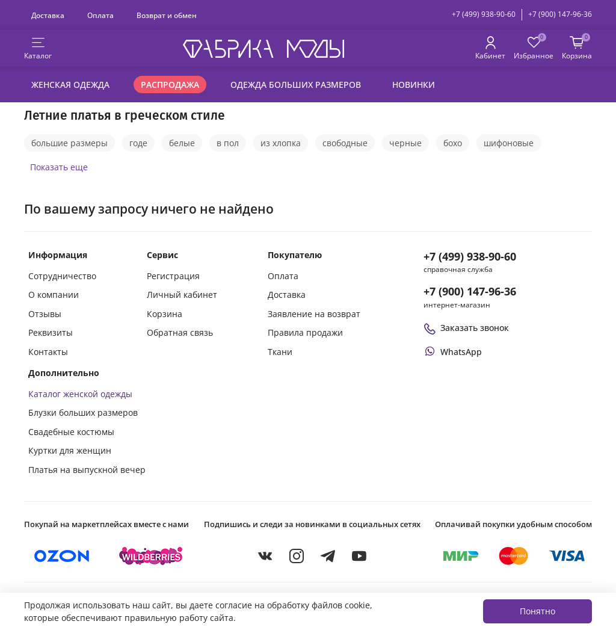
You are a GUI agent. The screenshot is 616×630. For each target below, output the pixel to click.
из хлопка (280, 143)
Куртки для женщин (69, 450)
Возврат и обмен (167, 15)
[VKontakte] (265, 556)
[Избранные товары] (533, 48)
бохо (452, 143)
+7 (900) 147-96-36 (560, 14)
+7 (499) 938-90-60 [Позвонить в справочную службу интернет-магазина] (470, 256)
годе (138, 143)
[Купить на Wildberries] (151, 556)
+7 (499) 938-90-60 (484, 14)
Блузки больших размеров (83, 412)
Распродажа (170, 84)
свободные (345, 143)
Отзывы (44, 314)
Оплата (100, 15)
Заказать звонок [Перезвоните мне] (466, 327)
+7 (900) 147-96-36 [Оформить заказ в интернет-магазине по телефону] (470, 291)
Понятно (537, 611)
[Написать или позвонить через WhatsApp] (453, 351)
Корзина (164, 314)
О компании (53, 294)
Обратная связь (180, 332)
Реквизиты (50, 332)
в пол (228, 143)
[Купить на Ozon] (62, 556)
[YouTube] (359, 556)
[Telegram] (328, 556)
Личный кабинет (182, 294)
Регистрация (173, 276)
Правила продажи (305, 332)
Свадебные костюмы (71, 431)
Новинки (413, 84)
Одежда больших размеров (295, 84)
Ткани (280, 351)
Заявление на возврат (314, 314)
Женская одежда (70, 84)
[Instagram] (296, 556)
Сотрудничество (62, 276)
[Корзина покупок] (577, 48)
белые (182, 143)
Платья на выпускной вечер (87, 469)
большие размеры (69, 143)
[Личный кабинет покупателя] (490, 48)
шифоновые (509, 143)
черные (405, 143)
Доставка (47, 15)
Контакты (48, 351)
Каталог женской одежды (80, 394)
